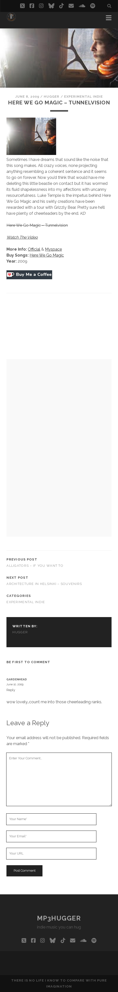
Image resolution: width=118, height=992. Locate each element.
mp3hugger (59, 918)
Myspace (53, 249)
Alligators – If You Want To (34, 565)
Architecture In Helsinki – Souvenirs (44, 584)
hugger (51, 96)
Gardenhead (16, 679)
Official (34, 249)
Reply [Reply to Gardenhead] (10, 690)
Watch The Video (22, 237)
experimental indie (83, 96)
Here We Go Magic (47, 255)
